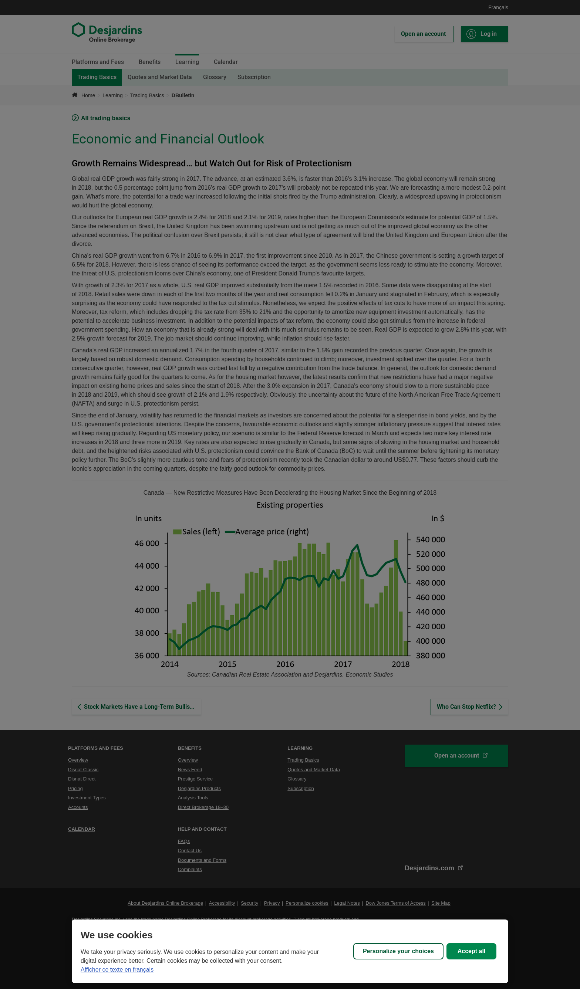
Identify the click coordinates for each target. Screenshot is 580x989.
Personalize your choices (398, 951)
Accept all (472, 951)
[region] (290, 951)
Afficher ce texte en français (117, 969)
